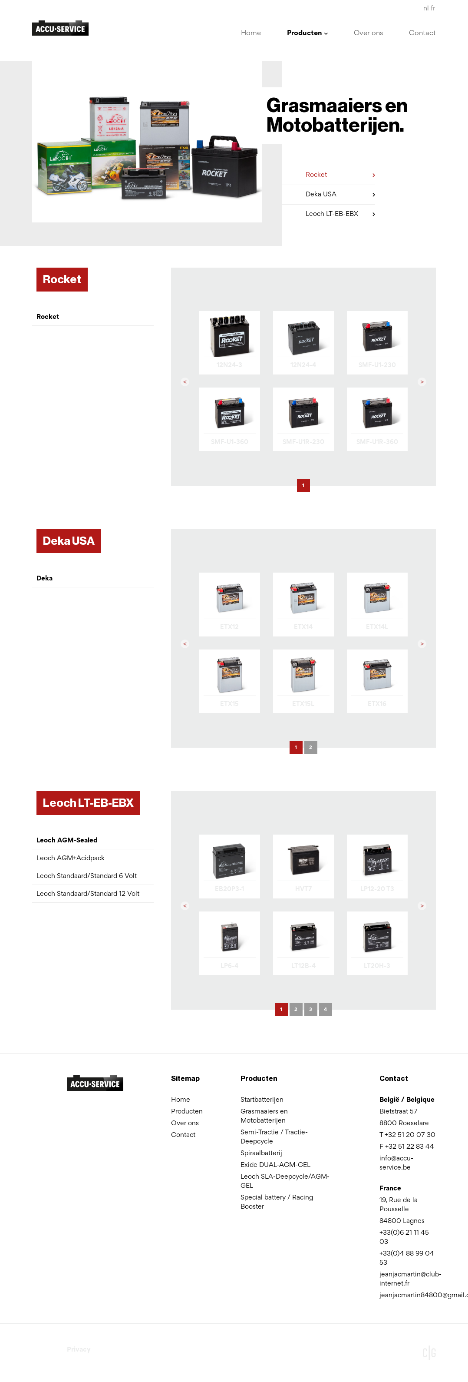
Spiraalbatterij (261, 1153)
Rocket (340, 173)
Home (251, 33)
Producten (187, 1112)
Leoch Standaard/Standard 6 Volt (86, 876)
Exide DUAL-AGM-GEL (275, 1165)
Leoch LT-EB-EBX (340, 212)
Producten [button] (307, 33)
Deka (44, 579)
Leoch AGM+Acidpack (70, 858)
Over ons (368, 33)
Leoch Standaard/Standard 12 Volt (87, 894)
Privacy (79, 1350)
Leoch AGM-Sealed (67, 841)
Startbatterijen (262, 1100)
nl (426, 9)
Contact (422, 33)
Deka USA (340, 193)
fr (433, 9)
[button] (185, 382)
